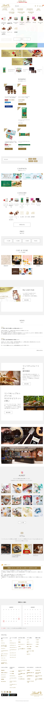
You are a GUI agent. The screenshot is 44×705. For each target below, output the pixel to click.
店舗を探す (3, 672)
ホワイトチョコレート (13, 649)
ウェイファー (3, 650)
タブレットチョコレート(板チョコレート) (4, 657)
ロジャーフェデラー (13, 689)
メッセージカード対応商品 (30, 654)
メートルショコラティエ (13, 681)
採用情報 (2, 681)
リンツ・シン (3, 660)
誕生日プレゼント (29, 646)
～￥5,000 (37, 646)
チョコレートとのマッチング (13, 684)
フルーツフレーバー (13, 659)
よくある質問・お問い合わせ (21, 676)
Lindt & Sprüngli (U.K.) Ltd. (38, 675)
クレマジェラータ (4, 662)
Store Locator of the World (38, 678)
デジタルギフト (3, 679)
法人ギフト (28, 656)
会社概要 (28, 672)
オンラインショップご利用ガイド (21, 673)
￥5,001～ (37, 648)
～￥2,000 (37, 644)
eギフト (28, 644)
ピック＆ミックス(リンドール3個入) (4, 648)
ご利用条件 (28, 681)
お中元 (19, 648)
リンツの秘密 (12, 673)
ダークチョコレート (13, 645)
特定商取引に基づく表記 (30, 675)
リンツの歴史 (12, 675)
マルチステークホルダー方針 (30, 684)
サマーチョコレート (21, 646)
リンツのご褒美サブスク (21, 651)
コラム (22, 538)
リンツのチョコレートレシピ (13, 687)
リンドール (3, 645)
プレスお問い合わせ (21, 681)
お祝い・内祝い (29, 648)
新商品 (19, 644)
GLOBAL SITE (37, 672)
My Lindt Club (3, 683)
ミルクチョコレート (13, 647)
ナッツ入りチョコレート (13, 652)
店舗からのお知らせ (4, 674)
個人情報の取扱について (30, 678)
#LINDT (22, 478)
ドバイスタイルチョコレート (4, 653)
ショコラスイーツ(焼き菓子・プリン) (4, 665)
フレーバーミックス (13, 657)
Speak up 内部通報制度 (38, 682)
